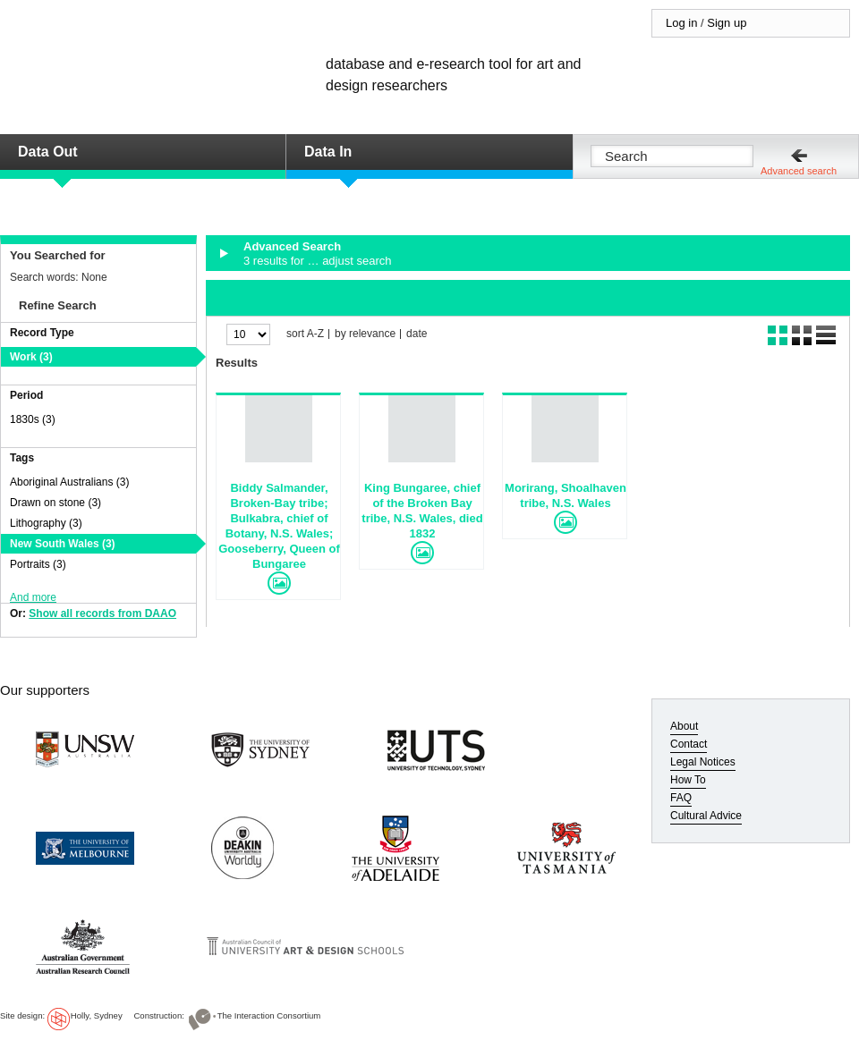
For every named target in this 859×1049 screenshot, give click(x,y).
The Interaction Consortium (269, 1015)
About (684, 726)
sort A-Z (305, 334)
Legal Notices (703, 762)
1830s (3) (32, 419)
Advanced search (799, 170)
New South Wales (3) (62, 543)
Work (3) (31, 357)
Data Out (48, 151)
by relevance (365, 334)
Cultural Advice (706, 815)
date (416, 334)
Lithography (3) (46, 523)
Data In (328, 151)
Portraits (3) (38, 564)
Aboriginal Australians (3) (69, 482)
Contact (688, 744)
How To (688, 780)
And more (33, 597)
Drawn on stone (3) (55, 502)
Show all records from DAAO (102, 613)
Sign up (726, 23)
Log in (681, 23)
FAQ (681, 797)
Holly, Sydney (97, 1015)
